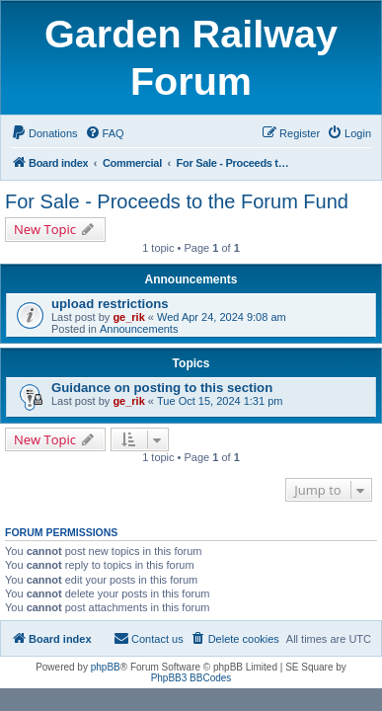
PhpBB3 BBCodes (191, 677)
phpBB (105, 667)
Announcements (139, 329)
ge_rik (128, 317)
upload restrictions (110, 303)
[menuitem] (44, 133)
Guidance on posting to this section (161, 387)
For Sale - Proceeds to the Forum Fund (176, 201)
